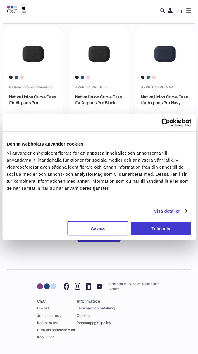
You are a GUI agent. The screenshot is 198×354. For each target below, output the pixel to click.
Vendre (114, 288)
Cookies (83, 315)
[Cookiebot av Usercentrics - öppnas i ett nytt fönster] (165, 122)
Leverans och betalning (96, 308)
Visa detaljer (167, 210)
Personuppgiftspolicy (94, 323)
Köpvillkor (45, 337)
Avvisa (98, 228)
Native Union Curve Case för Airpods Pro (32, 99)
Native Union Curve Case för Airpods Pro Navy (164, 99)
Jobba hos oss (49, 315)
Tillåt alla (160, 228)
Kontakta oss (47, 323)
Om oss (43, 308)
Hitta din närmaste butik (56, 330)
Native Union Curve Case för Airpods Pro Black (98, 99)
